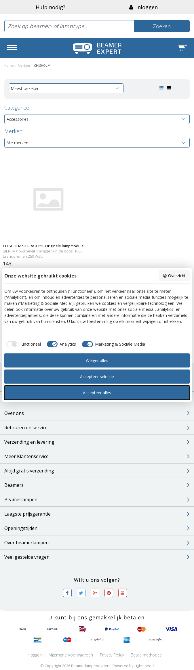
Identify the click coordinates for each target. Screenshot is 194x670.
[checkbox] (22, 344)
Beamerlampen (97, 499)
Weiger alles (97, 360)
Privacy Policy (112, 655)
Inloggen (143, 7)
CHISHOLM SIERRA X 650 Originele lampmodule (43, 245)
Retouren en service (97, 427)
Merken (24, 65)
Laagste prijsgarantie (97, 514)
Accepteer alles (97, 392)
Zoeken (162, 26)
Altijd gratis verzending (97, 471)
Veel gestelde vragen (97, 557)
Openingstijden (97, 528)
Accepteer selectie (97, 376)
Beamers (97, 485)
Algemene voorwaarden (71, 655)
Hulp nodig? (50, 7)
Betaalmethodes (146, 655)
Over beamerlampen (97, 542)
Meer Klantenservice (97, 456)
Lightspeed (144, 665)
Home (9, 65)
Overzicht (174, 275)
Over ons (97, 413)
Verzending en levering (97, 442)
